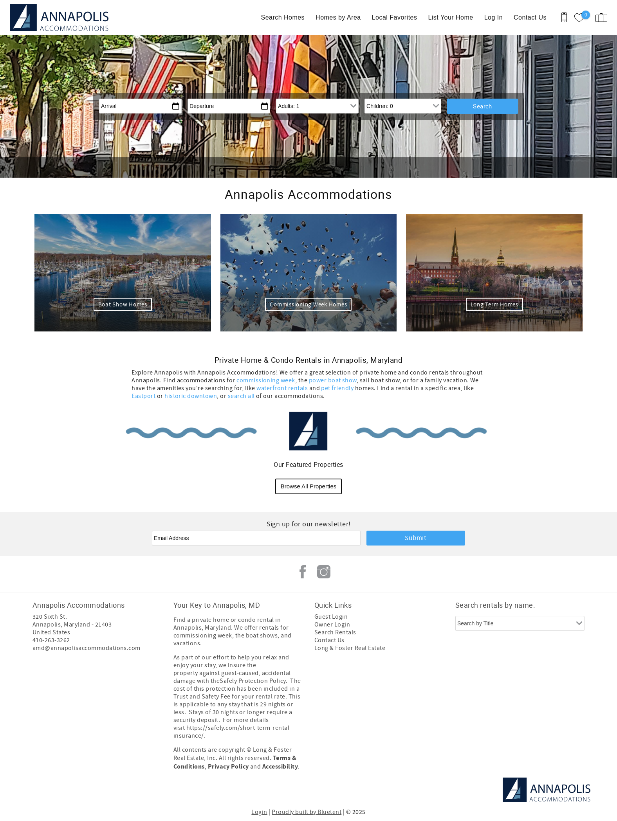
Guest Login (331, 617)
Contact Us (530, 17)
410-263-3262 (51, 640)
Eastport (143, 396)
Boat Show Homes (122, 304)
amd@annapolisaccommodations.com (86, 648)
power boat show (333, 380)
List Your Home (450, 17)
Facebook (302, 572)
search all (241, 396)
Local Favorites (394, 17)
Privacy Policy (228, 766)
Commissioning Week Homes (308, 304)
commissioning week (265, 380)
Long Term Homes (494, 304)
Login (259, 812)
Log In (493, 17)
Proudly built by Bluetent (306, 812)
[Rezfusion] (99, 789)
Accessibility (280, 766)
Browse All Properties (309, 486)
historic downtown (190, 396)
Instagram (324, 572)
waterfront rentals (282, 388)
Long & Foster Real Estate (349, 648)
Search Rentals (335, 632)
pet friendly (338, 388)
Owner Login (332, 624)
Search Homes (283, 17)
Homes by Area (338, 17)
